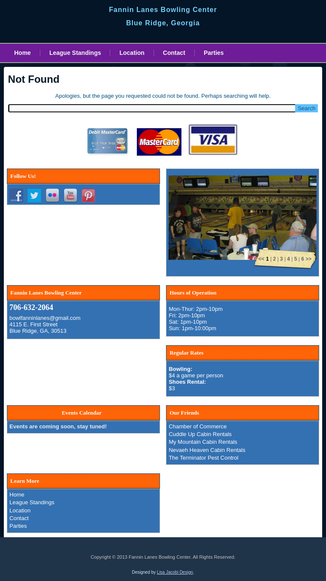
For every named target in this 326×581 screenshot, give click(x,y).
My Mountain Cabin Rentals (203, 442)
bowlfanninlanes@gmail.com (45, 318)
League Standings (75, 52)
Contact (174, 52)
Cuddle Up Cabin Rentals (200, 434)
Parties (214, 52)
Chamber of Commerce (197, 426)
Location (131, 52)
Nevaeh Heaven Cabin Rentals (207, 450)
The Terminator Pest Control (203, 458)
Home (22, 52)
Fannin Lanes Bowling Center (163, 9)
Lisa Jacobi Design (175, 572)
